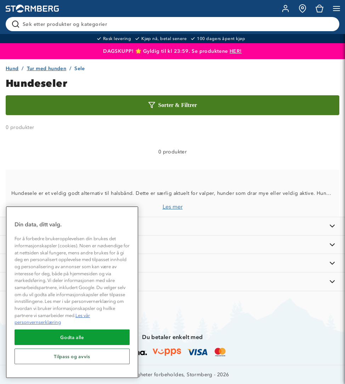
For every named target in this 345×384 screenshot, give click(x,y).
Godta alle (72, 337)
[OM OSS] (172, 245)
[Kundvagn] (319, 8)
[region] (72, 292)
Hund (12, 69)
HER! (236, 51)
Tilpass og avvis (72, 356)
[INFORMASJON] (172, 226)
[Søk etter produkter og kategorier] (174, 24)
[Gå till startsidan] (32, 8)
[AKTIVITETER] (172, 281)
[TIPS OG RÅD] (172, 263)
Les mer (173, 206)
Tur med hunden (47, 69)
